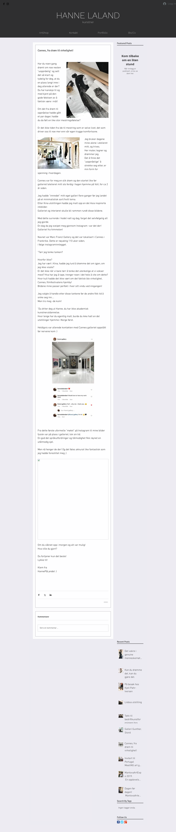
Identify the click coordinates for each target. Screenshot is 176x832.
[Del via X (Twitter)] (45, 595)
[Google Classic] (125, 822)
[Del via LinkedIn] (50, 595)
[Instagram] (7, 3)
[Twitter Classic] (122, 822)
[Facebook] (3, 3)
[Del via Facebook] (39, 595)
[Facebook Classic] (118, 822)
